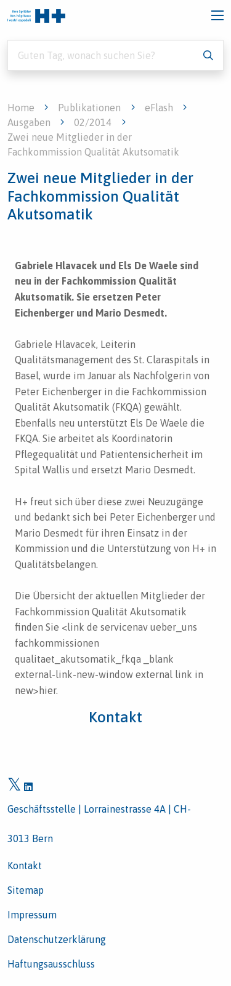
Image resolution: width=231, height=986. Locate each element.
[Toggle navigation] (217, 15)
